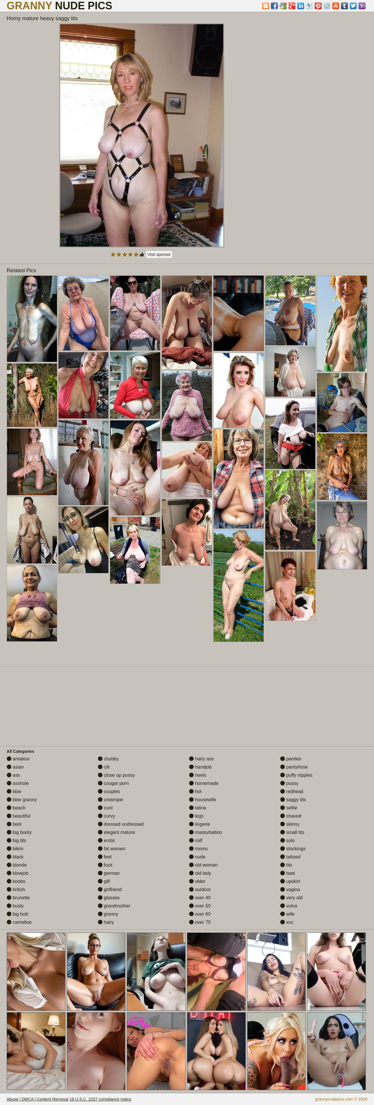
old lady (200, 873)
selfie (288, 807)
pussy (289, 783)
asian (15, 766)
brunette (18, 897)
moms (198, 848)
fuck (105, 865)
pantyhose (294, 766)
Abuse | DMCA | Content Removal (37, 1099)
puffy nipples (296, 775)
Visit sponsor (159, 254)
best (14, 824)
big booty (19, 832)
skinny (289, 824)
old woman (203, 865)
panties (290, 758)
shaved (290, 816)
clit (104, 766)
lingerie (199, 824)
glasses (109, 897)
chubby (108, 758)
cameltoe (19, 922)
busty (15, 905)
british (16, 889)
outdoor (200, 889)
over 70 (200, 922)
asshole (18, 783)
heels (197, 775)
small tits (292, 832)
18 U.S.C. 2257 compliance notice (100, 1099)
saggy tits (293, 799)
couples (109, 791)
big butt (17, 914)
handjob (200, 766)
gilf (104, 881)
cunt (105, 807)
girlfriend (110, 889)
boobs (16, 881)
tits (286, 865)
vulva (288, 905)
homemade (204, 783)
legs (196, 816)
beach (16, 807)
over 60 (200, 914)
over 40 (200, 897)
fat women (111, 848)
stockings (293, 848)
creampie (110, 799)
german (109, 873)
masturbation (205, 832)
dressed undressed (121, 824)
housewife (202, 799)
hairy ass (201, 758)
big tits (16, 840)
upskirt (290, 881)
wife (287, 914)
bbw (14, 791)
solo (287, 840)
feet (105, 856)
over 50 (200, 905)
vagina (290, 889)
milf (195, 840)
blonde (17, 865)
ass (13, 775)
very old (291, 897)
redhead (291, 791)
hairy (106, 922)
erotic (106, 840)
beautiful (18, 816)
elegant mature (116, 832)
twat (287, 873)
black (15, 856)
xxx (286, 922)
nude (197, 856)
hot (195, 791)
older (197, 881)
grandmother (114, 905)
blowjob (18, 873)
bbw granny (22, 799)
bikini (15, 848)
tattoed (290, 856)
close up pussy (116, 775)
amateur (18, 758)
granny (108, 914)
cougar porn (113, 783)
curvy (106, 816)
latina (197, 807)
